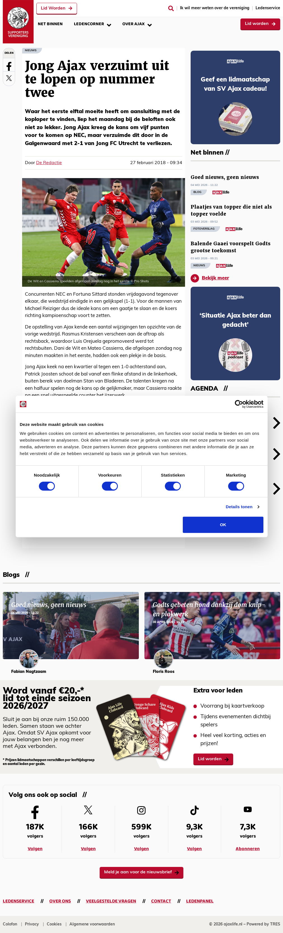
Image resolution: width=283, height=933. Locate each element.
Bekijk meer (210, 278)
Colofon (10, 924)
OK (223, 524)
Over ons (60, 901)
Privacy (32, 924)
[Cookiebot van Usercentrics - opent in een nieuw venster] (238, 404)
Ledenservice (268, 8)
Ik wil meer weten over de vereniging (214, 8)
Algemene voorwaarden (92, 924)
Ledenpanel (200, 901)
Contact (161, 901)
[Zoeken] (171, 8)
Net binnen (50, 23)
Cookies (54, 924)
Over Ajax (137, 23)
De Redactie (49, 163)
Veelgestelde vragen (111, 901)
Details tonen (239, 506)
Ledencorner (92, 23)
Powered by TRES (263, 924)
